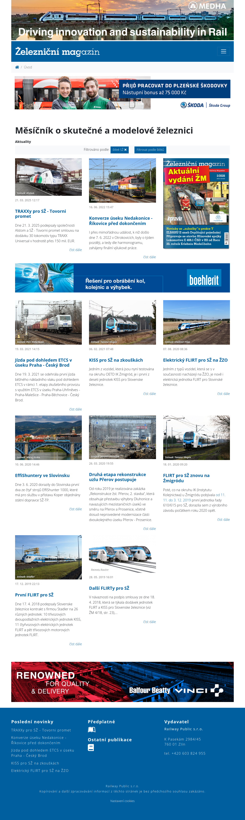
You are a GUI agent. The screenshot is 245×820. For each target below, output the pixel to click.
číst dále (75, 249)
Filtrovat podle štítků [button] (150, 150)
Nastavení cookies (122, 801)
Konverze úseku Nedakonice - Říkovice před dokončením (120, 220)
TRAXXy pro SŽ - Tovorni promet (40, 213)
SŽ (120, 150)
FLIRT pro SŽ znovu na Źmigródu (186, 477)
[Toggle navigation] (223, 51)
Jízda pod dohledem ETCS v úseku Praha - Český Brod (43, 362)
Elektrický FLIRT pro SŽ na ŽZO (195, 360)
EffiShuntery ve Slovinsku (42, 475)
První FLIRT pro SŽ (34, 595)
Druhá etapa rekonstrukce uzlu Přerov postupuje (117, 477)
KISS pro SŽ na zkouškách (116, 360)
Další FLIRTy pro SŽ (109, 588)
